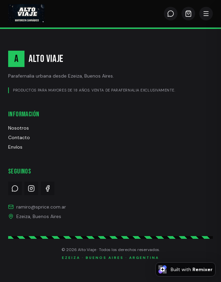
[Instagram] (31, 188)
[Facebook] (47, 188)
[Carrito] (188, 13)
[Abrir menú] (206, 13)
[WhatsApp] (170, 13)
